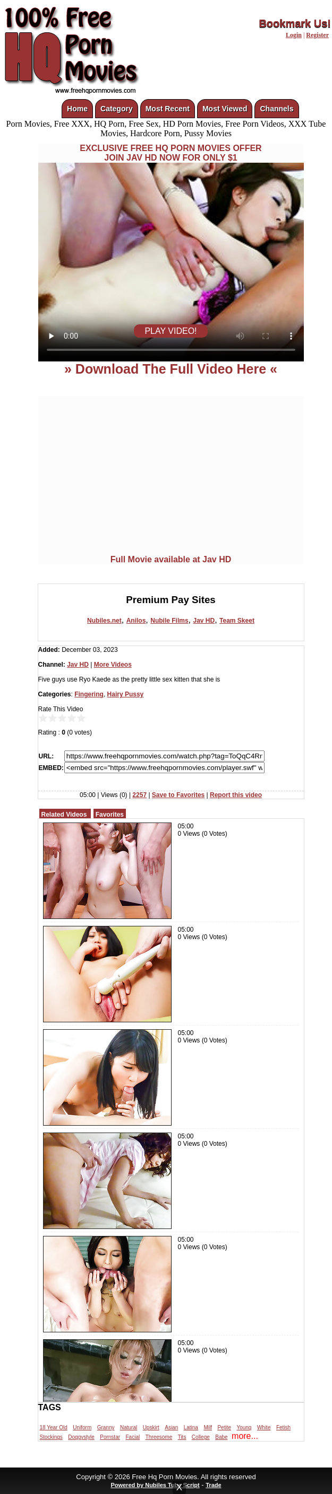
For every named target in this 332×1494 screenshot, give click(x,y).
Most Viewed (225, 108)
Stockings (51, 1437)
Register (317, 35)
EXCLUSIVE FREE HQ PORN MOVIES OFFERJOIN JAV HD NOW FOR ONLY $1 (170, 153)
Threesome (159, 1437)
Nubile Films (169, 620)
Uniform (82, 1427)
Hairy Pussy (125, 694)
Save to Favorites (178, 795)
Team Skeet (236, 620)
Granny (106, 1427)
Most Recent (168, 108)
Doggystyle (81, 1437)
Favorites (110, 814)
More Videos (113, 664)
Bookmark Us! (295, 23)
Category (116, 108)
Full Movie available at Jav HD (171, 559)
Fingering (89, 694)
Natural (128, 1427)
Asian (171, 1427)
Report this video (236, 795)
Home (77, 108)
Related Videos (64, 814)
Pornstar (110, 1437)
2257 (139, 795)
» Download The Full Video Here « (170, 368)
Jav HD (204, 620)
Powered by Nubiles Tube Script (154, 1485)
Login (294, 35)
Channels (276, 108)
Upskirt (151, 1427)
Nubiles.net (104, 620)
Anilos (136, 620)
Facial (132, 1437)
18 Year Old (53, 1427)
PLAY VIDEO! (170, 330)
